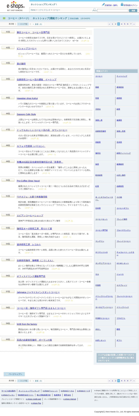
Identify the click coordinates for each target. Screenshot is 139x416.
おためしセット (123, 263)
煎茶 (97, 98)
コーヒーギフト (123, 208)
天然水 (98, 109)
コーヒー (98, 76)
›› (134, 24)
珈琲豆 (98, 153)
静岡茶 (119, 98)
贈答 (118, 329)
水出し (98, 329)
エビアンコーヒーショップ (30, 215)
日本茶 (98, 208)
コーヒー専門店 (101, 230)
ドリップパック (123, 307)
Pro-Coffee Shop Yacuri (28, 180)
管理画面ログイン (129, 5)
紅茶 (97, 186)
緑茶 (118, 109)
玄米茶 (119, 142)
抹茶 (97, 164)
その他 (119, 197)
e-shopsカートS (83, 391)
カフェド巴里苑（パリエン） (31, 146)
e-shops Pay (36, 403)
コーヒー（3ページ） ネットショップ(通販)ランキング (37, 18)
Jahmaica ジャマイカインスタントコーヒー (38, 292)
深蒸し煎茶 (121, 131)
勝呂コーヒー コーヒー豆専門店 (33, 32)
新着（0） (39, 24)
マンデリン (99, 241)
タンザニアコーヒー (103, 263)
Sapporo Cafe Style (26, 114)
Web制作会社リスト (26, 395)
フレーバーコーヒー (124, 296)
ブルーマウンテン (124, 230)
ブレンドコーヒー (124, 241)
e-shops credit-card (33, 399)
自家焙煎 (120, 186)
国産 (97, 87)
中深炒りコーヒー (102, 318)
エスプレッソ (122, 285)
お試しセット (100, 340)
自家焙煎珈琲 (100, 131)
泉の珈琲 (21, 63)
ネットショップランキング (29, 391)
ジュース (120, 274)
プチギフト (121, 318)
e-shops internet (70, 399)
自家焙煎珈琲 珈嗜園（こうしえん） (35, 260)
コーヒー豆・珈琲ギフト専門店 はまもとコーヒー (41, 308)
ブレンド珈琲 (122, 219)
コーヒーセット (101, 219)
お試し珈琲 (121, 175)
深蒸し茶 (98, 120)
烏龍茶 (98, 142)
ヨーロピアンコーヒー (104, 307)
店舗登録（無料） (110, 5)
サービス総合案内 (8, 391)
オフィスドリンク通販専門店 (31, 276)
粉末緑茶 (98, 175)
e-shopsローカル (67, 391)
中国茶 (98, 285)
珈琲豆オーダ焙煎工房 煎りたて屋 (34, 228)
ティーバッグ (122, 76)
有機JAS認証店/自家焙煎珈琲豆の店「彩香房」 (40, 162)
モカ (97, 274)
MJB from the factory (27, 324)
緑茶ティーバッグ (124, 153)
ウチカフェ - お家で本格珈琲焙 (32, 196)
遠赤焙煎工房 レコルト (29, 244)
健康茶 (119, 120)
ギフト (119, 340)
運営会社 (67, 395)
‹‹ (109, 24)
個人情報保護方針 (44, 395)
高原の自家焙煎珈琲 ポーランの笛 (34, 340)
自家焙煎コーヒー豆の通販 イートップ (36, 79)
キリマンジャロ (101, 252)
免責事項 (57, 395)
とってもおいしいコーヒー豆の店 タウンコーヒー (42, 130)
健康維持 (120, 164)
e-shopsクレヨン (8, 395)
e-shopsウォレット (50, 391)
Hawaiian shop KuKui (27, 98)
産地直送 (120, 87)
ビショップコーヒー (27, 48)
